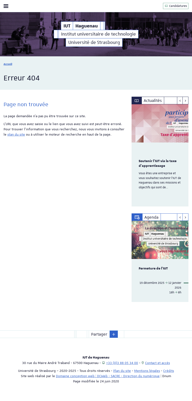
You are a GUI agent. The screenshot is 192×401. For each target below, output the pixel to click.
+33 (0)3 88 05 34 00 (122, 363)
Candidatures (175, 6)
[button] (113, 334)
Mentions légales (147, 371)
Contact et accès (157, 363)
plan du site (16, 134)
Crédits (168, 371)
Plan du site (122, 371)
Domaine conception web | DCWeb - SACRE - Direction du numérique (108, 376)
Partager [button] (99, 334)
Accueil (8, 64)
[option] (160, 155)
